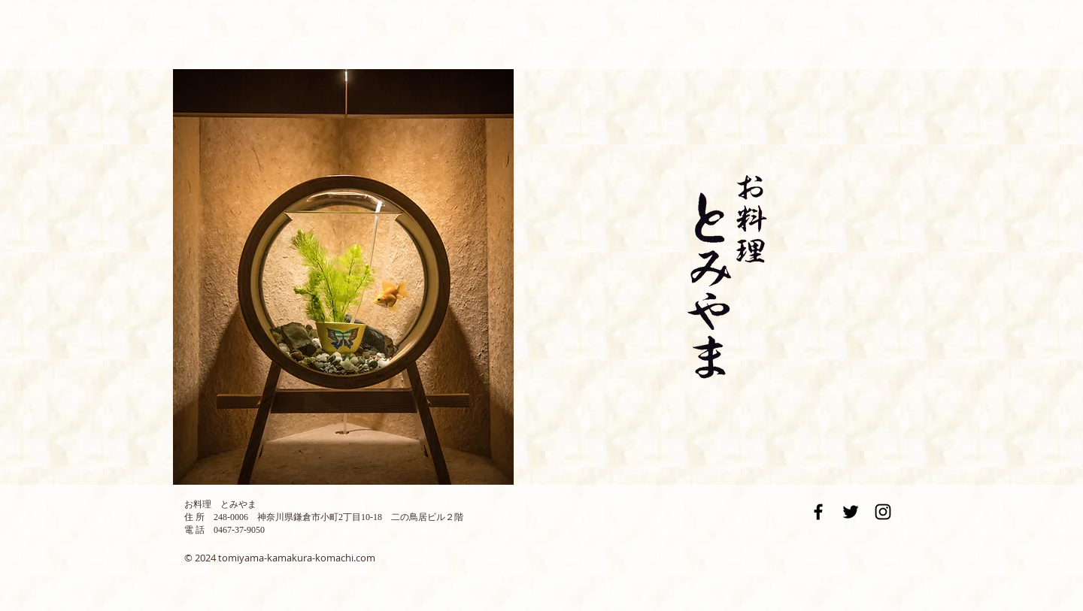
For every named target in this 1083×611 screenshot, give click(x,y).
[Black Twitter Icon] (850, 511)
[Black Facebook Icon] (818, 511)
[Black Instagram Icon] (882, 511)
